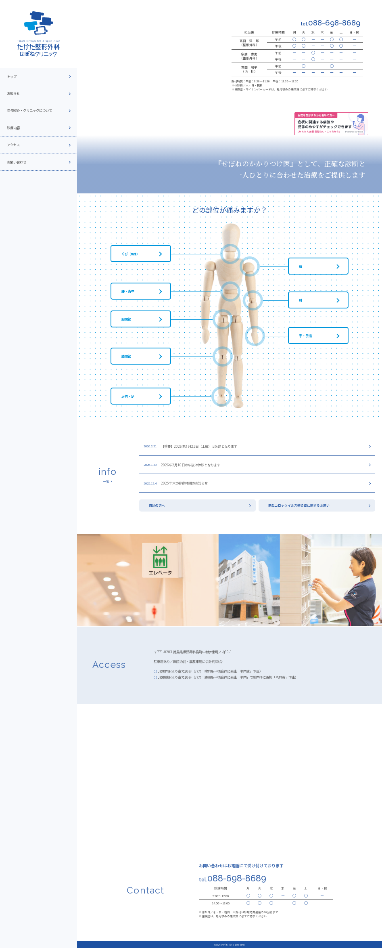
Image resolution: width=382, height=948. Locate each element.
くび (130, 253)
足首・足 (127, 396)
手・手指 (305, 335)
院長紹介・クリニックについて (29, 110)
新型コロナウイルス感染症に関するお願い (299, 505)
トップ (12, 76)
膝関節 (126, 356)
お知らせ (13, 93)
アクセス (13, 144)
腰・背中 (127, 291)
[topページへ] (38, 34)
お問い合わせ (16, 161)
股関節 (126, 319)
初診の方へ (157, 505)
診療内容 (13, 127)
